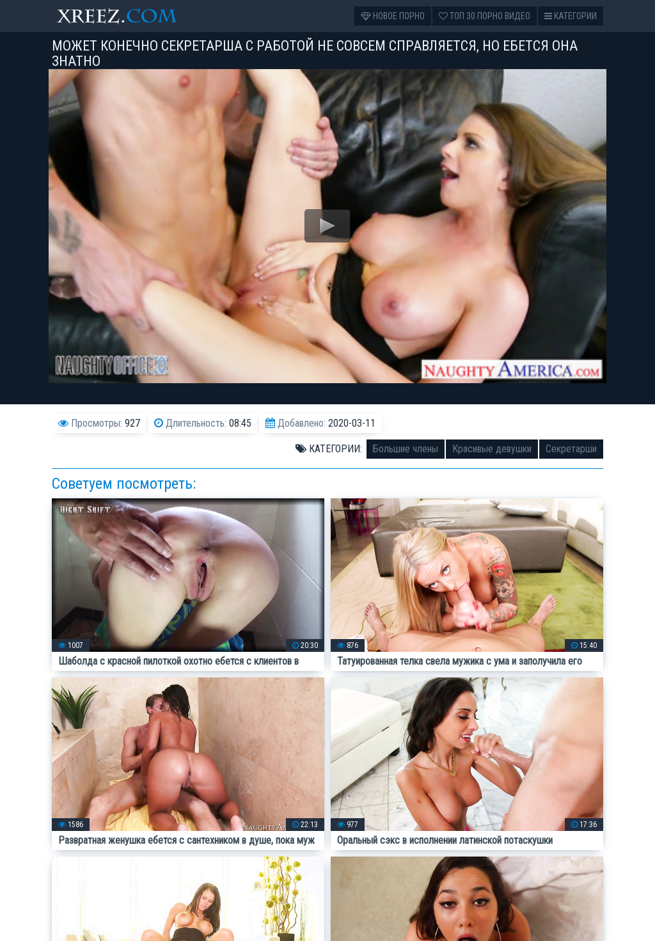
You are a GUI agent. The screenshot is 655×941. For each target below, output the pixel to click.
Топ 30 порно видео (484, 16)
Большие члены (405, 449)
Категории (570, 16)
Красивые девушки (492, 449)
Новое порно (393, 16)
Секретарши (571, 449)
